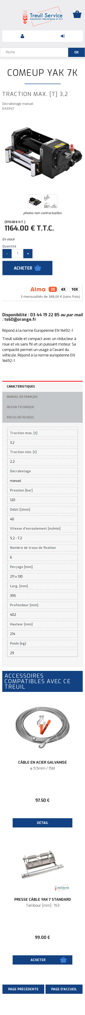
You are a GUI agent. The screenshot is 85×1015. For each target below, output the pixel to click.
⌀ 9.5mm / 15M (42, 768)
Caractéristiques (21, 386)
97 (42, 800)
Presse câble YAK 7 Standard (42, 899)
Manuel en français (22, 397)
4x (63, 289)
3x (53, 289)
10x (74, 289)
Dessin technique (20, 407)
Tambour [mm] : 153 (42, 905)
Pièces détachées (20, 417)
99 (42, 937)
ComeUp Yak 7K (42, 73)
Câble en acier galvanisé (42, 762)
